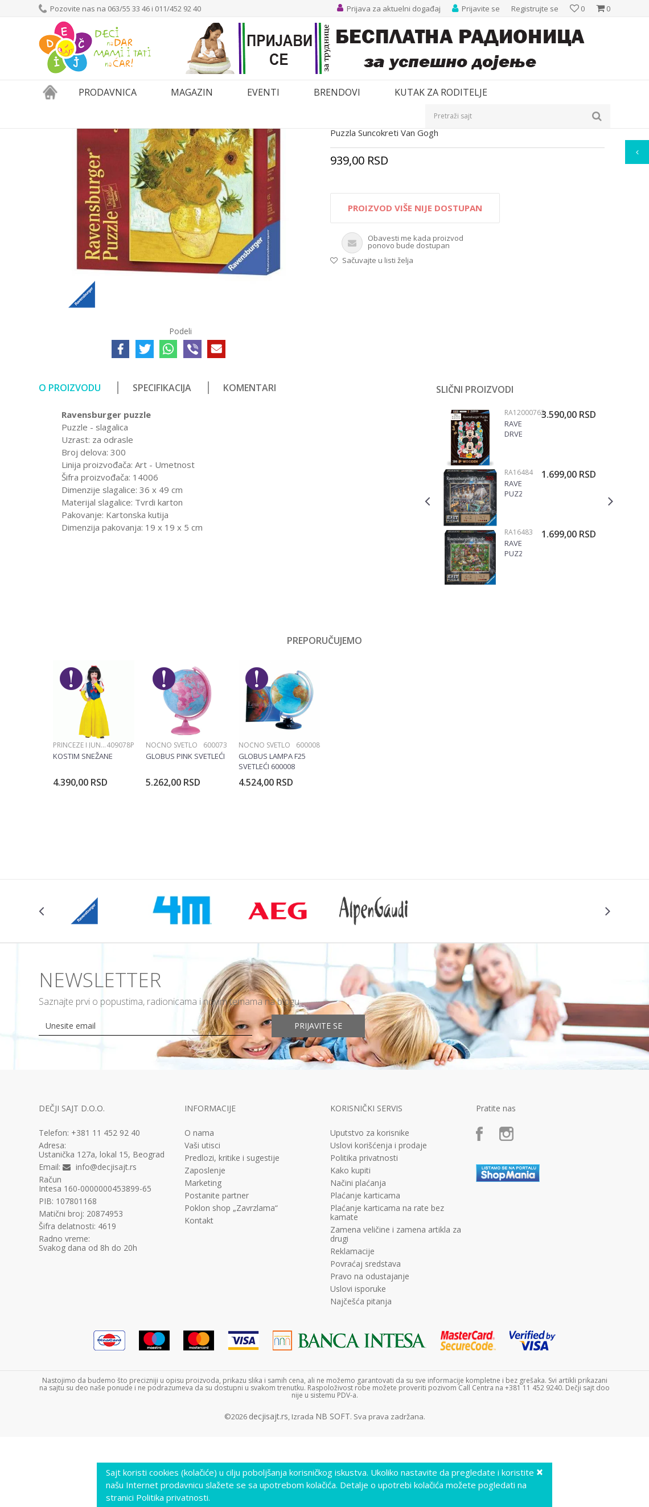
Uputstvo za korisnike (369, 1261)
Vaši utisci (202, 1274)
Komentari (249, 516)
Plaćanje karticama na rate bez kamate (387, 1341)
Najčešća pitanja (361, 1430)
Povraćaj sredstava (365, 1392)
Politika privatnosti (364, 1286)
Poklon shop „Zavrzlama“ (231, 1336)
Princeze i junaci (79, 873)
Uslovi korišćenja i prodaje (378, 1274)
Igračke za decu (139, 136)
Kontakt (198, 1349)
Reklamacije (352, 1380)
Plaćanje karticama (365, 1324)
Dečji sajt (53, 136)
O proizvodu (70, 516)
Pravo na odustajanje (369, 1405)
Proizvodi (91, 136)
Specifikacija (162, 516)
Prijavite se (318, 1154)
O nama (199, 1261)
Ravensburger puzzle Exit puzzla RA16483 (513, 677)
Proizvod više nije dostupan (415, 336)
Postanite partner (216, 1324)
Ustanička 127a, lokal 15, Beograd (102, 1283)
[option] (519, 627)
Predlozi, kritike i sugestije (232, 1286)
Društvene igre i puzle (207, 136)
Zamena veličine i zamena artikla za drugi (395, 1363)
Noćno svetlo (172, 873)
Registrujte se (534, 8)
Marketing (202, 1311)
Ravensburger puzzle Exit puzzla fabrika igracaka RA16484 (513, 617)
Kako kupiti (350, 1299)
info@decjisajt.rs (106, 1295)
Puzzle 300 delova (338, 136)
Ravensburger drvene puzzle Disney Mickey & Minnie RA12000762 (513, 557)
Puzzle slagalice (275, 136)
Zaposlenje (204, 1299)
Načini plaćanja (358, 1311)
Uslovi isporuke (358, 1417)
